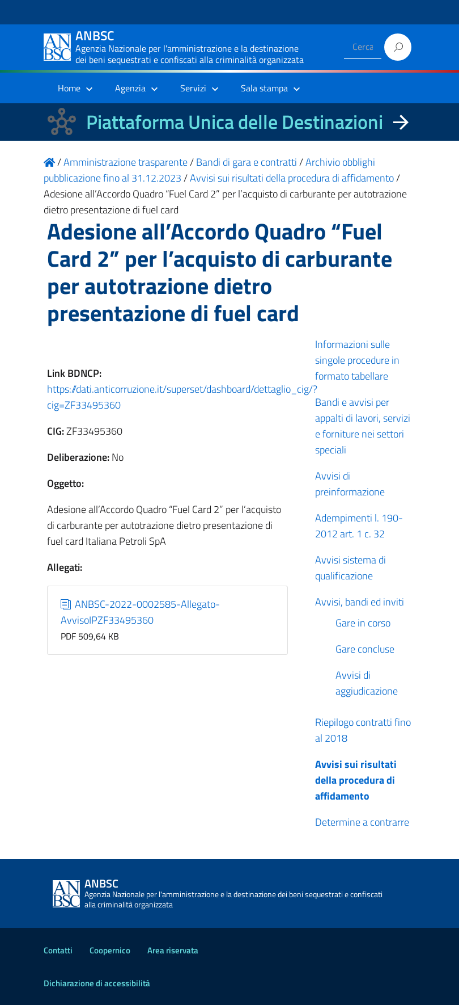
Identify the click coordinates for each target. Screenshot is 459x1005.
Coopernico (110, 950)
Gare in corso (362, 622)
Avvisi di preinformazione (350, 483)
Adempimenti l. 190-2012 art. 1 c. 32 (359, 525)
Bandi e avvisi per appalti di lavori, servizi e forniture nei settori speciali (362, 425)
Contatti (58, 950)
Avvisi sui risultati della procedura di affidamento (356, 780)
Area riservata (172, 950)
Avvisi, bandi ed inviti (359, 601)
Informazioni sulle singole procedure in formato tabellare (357, 360)
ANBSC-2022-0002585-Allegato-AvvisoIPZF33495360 (140, 612)
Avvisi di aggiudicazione (366, 683)
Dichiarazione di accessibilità (97, 983)
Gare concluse (364, 649)
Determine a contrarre (362, 822)
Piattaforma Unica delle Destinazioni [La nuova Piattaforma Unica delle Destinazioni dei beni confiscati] (234, 121)
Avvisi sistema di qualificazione (350, 567)
